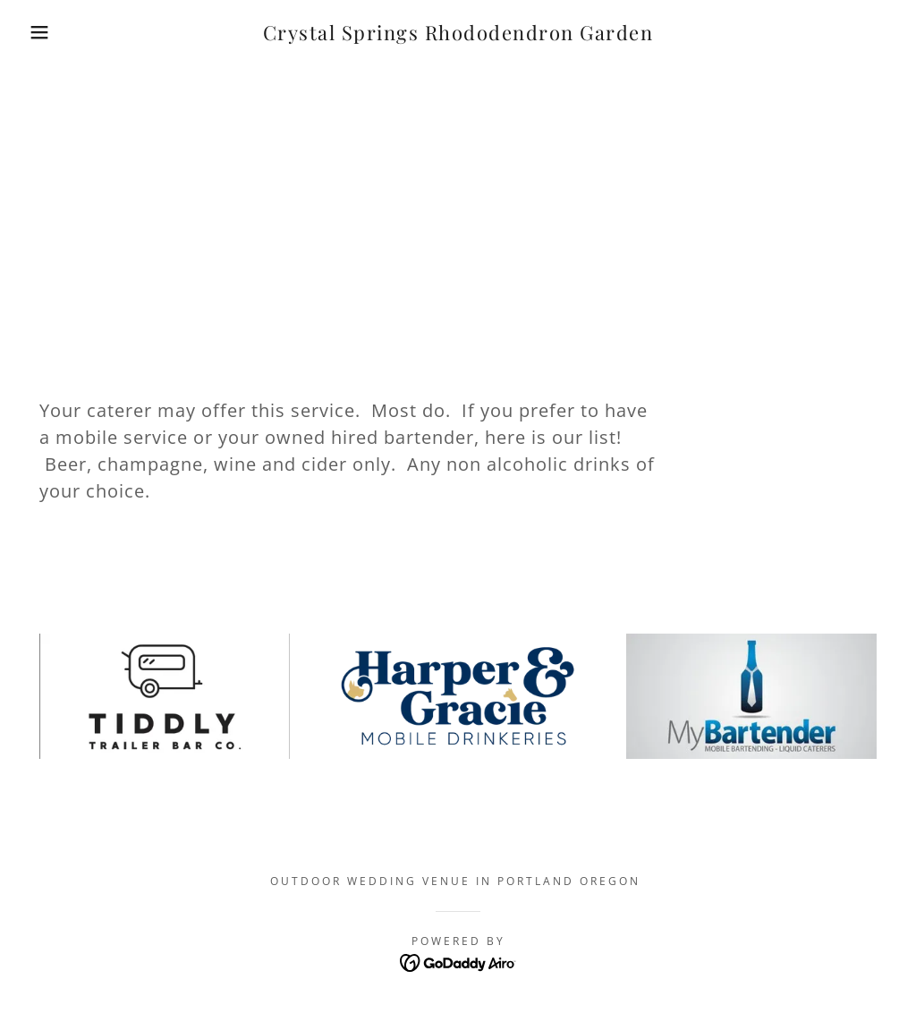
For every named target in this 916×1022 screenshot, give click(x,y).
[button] (45, 32)
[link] (458, 35)
